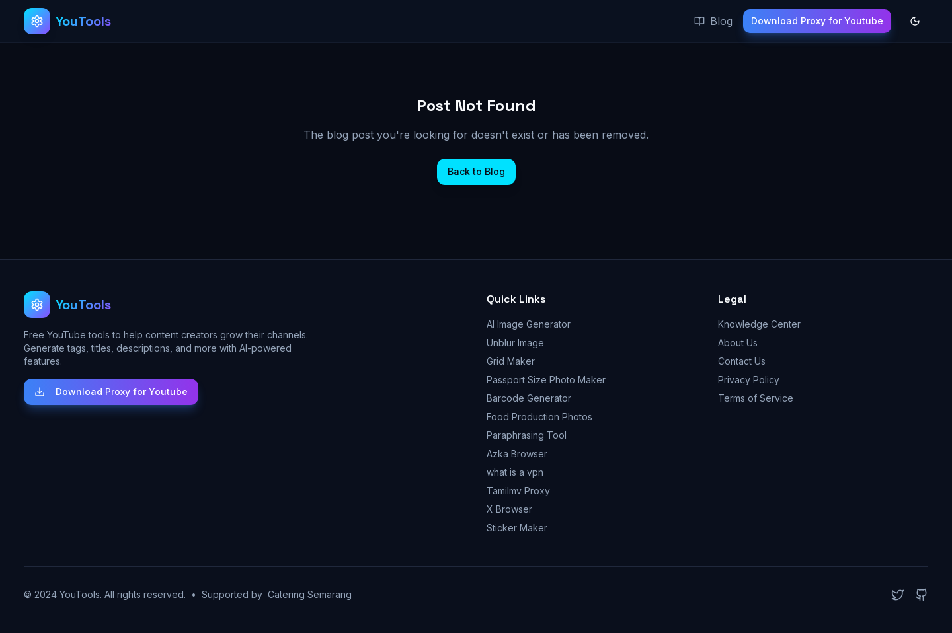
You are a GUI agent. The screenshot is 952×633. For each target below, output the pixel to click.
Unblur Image (515, 342)
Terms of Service (755, 398)
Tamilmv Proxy (518, 490)
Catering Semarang (310, 594)
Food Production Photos (539, 416)
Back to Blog (476, 171)
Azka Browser (517, 453)
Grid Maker (511, 361)
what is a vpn (515, 472)
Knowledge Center (759, 324)
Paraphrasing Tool (527, 435)
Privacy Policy (748, 379)
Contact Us (742, 361)
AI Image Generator (529, 324)
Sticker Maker (517, 527)
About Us (738, 342)
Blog (713, 21)
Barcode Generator (529, 398)
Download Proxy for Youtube (817, 20)
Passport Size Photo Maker (546, 379)
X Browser (509, 509)
